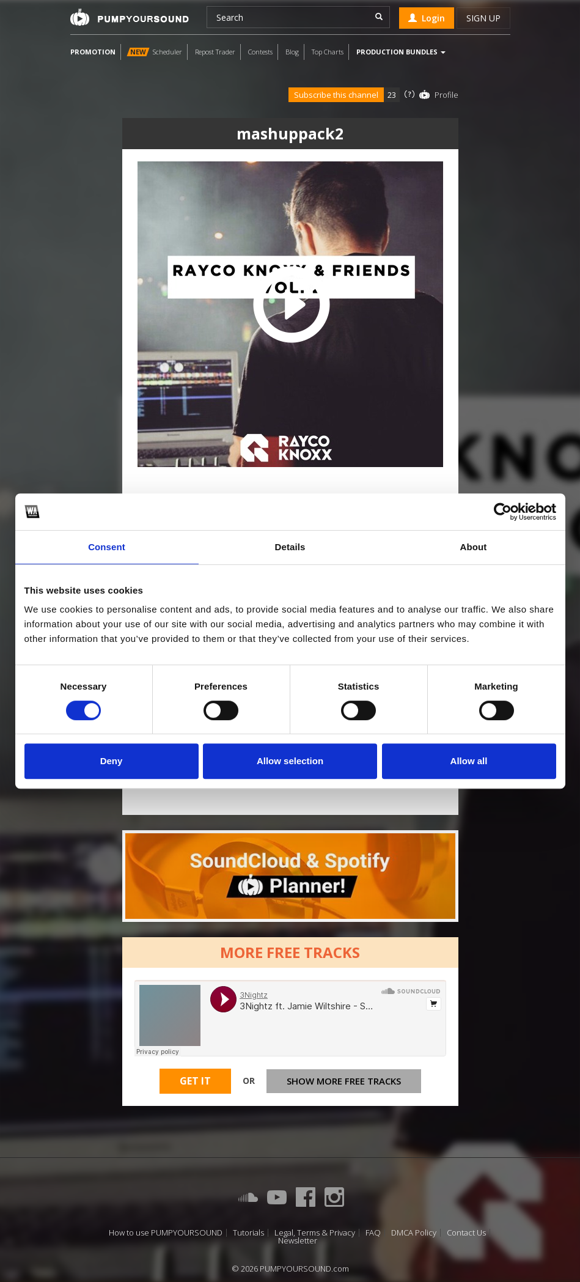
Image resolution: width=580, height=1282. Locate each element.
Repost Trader (215, 51)
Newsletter (297, 1241)
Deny (111, 761)
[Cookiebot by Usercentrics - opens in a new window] (502, 512)
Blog (292, 51)
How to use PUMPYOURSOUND (165, 1233)
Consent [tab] (106, 547)
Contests (260, 51)
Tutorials (248, 1233)
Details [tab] (290, 547)
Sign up (483, 18)
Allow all (469, 761)
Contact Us (466, 1233)
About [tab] (473, 547)
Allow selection (290, 761)
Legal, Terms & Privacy (314, 1233)
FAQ (373, 1233)
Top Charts (327, 51)
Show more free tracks (344, 1081)
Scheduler (154, 51)
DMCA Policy (413, 1233)
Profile (446, 94)
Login (426, 18)
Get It (195, 1081)
